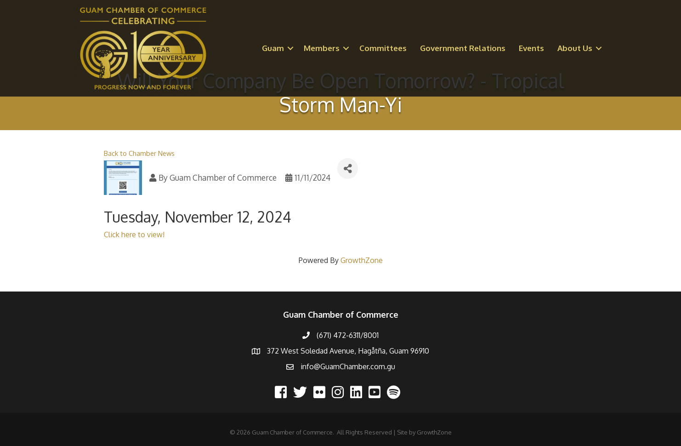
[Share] (347, 168)
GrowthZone (361, 260)
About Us (574, 48)
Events (531, 48)
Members (322, 48)
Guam (273, 48)
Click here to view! (134, 234)
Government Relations (462, 48)
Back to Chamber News (139, 153)
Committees (383, 48)
